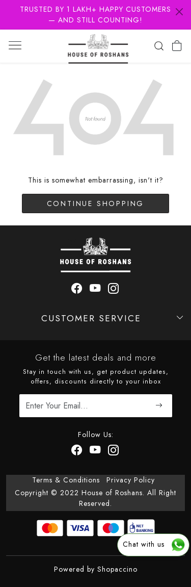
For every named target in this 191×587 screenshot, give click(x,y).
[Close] (179, 11)
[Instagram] (114, 451)
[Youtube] (95, 451)
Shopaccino (117, 569)
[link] (159, 46)
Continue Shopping (96, 203)
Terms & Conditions (66, 480)
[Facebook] (77, 451)
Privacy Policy (130, 480)
